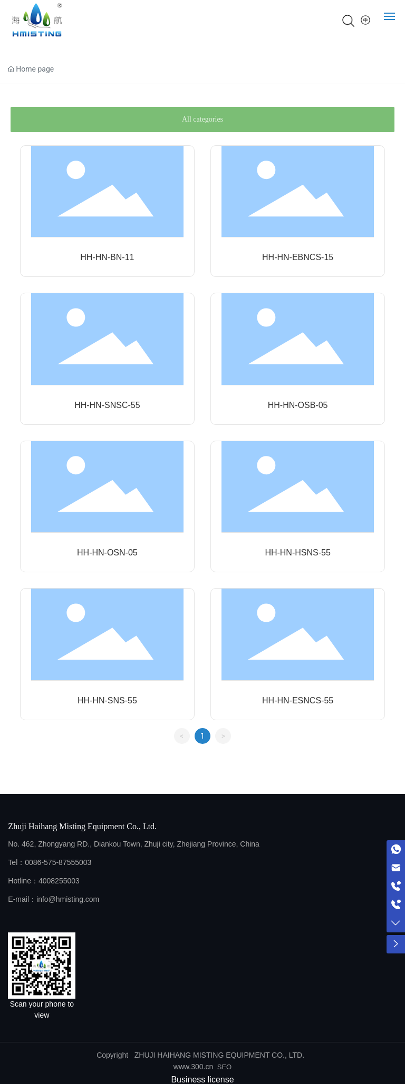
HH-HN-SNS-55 (107, 700)
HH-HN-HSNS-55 (297, 552)
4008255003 (59, 881)
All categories (202, 119)
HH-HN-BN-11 (107, 257)
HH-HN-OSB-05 (298, 405)
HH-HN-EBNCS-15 (297, 257)
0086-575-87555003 (58, 862)
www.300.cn (193, 1066)
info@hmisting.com (67, 899)
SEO (224, 1067)
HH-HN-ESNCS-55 (297, 700)
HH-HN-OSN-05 (107, 552)
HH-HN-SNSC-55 (107, 405)
